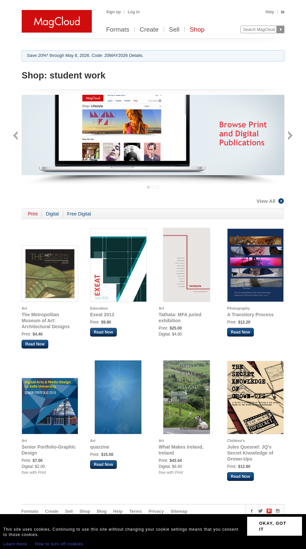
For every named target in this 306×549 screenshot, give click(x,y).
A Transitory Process (250, 314)
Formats (117, 30)
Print (33, 213)
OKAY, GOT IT (272, 526)
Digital (52, 213)
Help (269, 12)
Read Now (35, 344)
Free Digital (79, 213)
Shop (197, 30)
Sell (174, 30)
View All (270, 201)
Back (16, 136)
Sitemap (179, 511)
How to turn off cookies (59, 544)
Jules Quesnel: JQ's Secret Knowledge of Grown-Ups (250, 453)
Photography (238, 308)
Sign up (113, 12)
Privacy (156, 511)
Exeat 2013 (102, 314)
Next (289, 136)
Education (99, 308)
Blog (101, 511)
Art (24, 308)
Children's (236, 441)
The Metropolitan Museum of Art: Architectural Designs (46, 320)
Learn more (15, 544)
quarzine (99, 447)
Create (149, 30)
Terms (135, 511)
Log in (134, 12)
